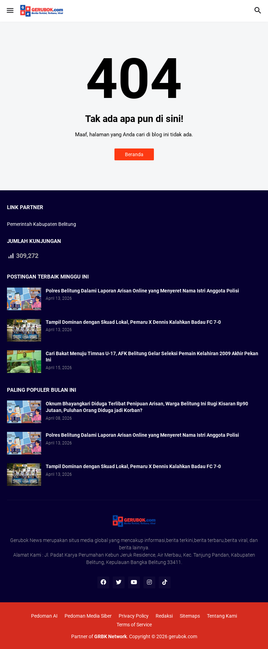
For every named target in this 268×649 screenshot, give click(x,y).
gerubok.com (183, 636)
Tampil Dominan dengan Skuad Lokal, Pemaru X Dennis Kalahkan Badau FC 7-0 (133, 322)
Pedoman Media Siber (88, 616)
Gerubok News (26, 540)
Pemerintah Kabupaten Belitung (41, 224)
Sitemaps (190, 616)
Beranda (134, 154)
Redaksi (164, 616)
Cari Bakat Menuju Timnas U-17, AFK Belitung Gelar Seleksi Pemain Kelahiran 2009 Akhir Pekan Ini (152, 357)
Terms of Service (134, 624)
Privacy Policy (134, 616)
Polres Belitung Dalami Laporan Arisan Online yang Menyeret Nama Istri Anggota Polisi (142, 290)
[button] (9, 11)
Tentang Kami (222, 616)
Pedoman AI (44, 616)
